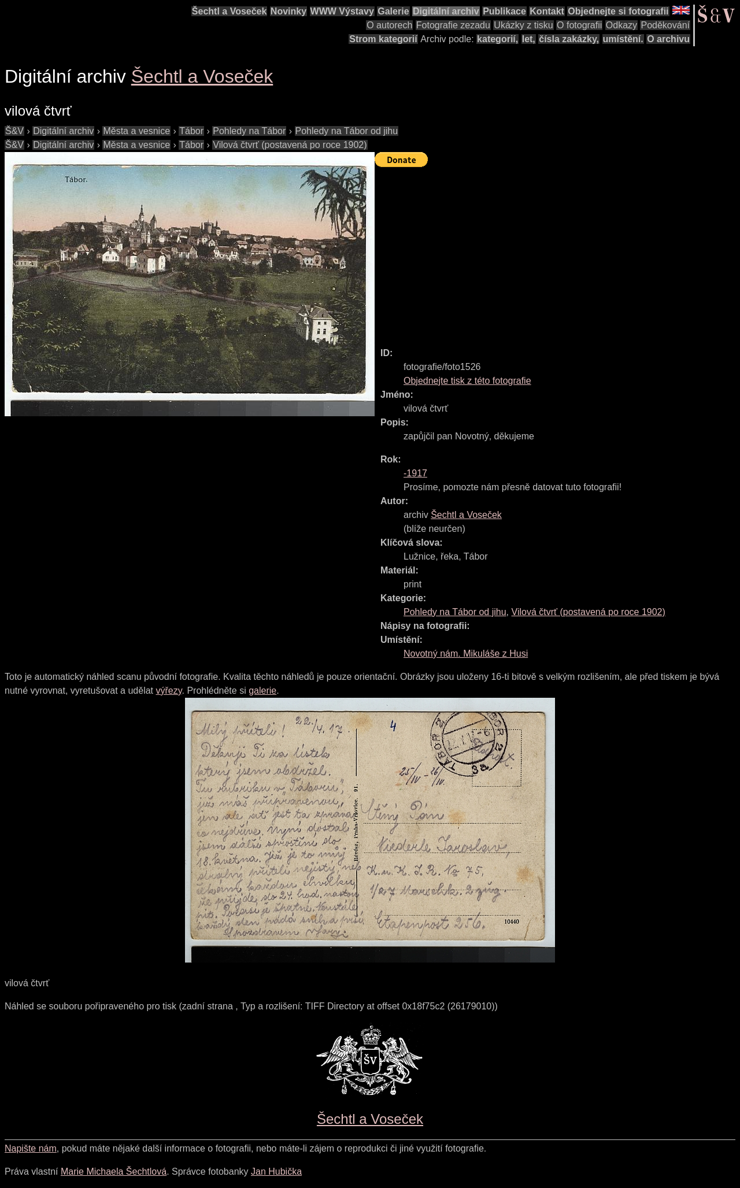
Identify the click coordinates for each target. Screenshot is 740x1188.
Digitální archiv (446, 11)
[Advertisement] (557, 252)
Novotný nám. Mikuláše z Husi (466, 653)
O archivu (668, 39)
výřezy (169, 690)
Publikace (504, 11)
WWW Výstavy (342, 11)
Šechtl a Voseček (229, 11)
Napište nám (31, 1148)
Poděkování (665, 25)
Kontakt (547, 11)
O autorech (389, 25)
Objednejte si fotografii (618, 11)
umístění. (623, 39)
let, (528, 39)
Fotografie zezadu (453, 25)
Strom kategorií (383, 39)
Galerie (393, 11)
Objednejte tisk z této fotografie (467, 381)
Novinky (288, 11)
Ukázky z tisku (523, 25)
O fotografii (579, 25)
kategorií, (497, 39)
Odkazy (621, 25)
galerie (262, 690)
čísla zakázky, (569, 39)
